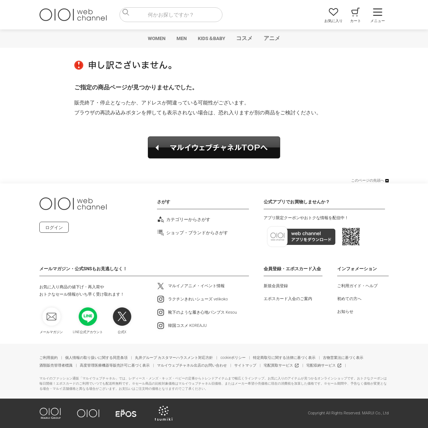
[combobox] (171, 14)
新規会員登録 (276, 285)
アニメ (272, 38)
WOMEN (156, 38)
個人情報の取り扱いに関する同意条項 (96, 358)
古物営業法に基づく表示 (343, 358)
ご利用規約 (48, 358)
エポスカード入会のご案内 (288, 298)
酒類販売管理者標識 (55, 365)
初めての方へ (349, 298)
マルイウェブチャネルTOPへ (214, 147)
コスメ (244, 38)
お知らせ (345, 311)
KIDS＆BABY (211, 38)
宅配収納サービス (321, 365)
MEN (181, 38)
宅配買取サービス (278, 365)
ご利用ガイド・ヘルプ (357, 285)
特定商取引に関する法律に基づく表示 (284, 358)
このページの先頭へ (367, 180)
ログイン (54, 227)
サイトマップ (245, 365)
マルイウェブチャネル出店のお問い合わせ (192, 365)
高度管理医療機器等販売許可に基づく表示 (115, 365)
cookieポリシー (233, 358)
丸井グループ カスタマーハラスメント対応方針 (174, 358)
